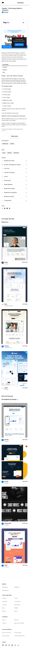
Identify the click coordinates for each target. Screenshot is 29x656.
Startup (12, 143)
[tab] (14, 64)
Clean (3, 152)
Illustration (16, 152)
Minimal (9, 152)
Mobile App (5, 143)
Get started (20, 2)
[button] (27, 2)
